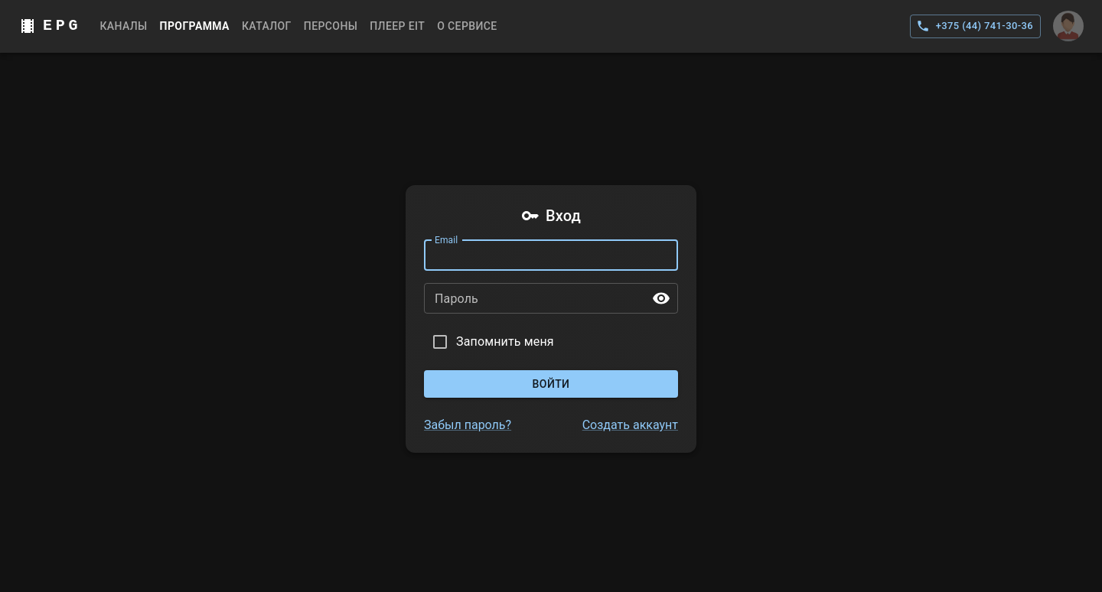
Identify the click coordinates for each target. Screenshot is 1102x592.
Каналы (123, 26)
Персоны (330, 26)
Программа (195, 26)
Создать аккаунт (630, 425)
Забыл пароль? (467, 425)
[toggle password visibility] (661, 298)
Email (446, 239)
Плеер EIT (397, 26)
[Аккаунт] (1068, 26)
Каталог (267, 26)
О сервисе (467, 26)
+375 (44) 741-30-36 (975, 26)
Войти (551, 384)
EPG (62, 25)
